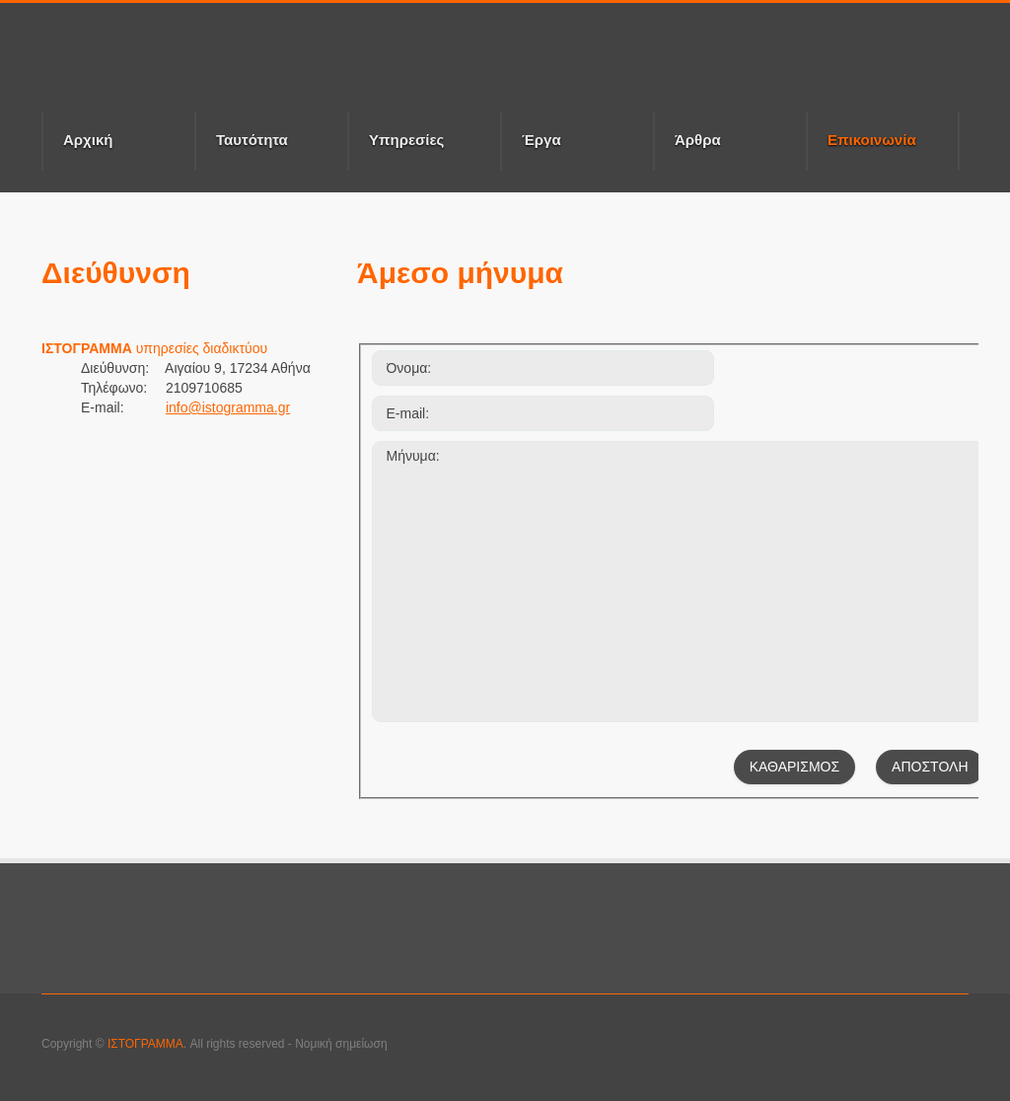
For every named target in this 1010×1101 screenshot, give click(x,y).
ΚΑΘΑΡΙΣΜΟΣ (794, 766)
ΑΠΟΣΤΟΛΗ (930, 766)
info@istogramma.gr (228, 407)
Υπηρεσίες (406, 139)
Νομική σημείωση (341, 1044)
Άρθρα (698, 139)
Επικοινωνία (883, 150)
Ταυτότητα (252, 139)
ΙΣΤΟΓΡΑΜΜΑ (145, 1044)
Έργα (541, 139)
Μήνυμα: (678, 581)
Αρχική (87, 139)
